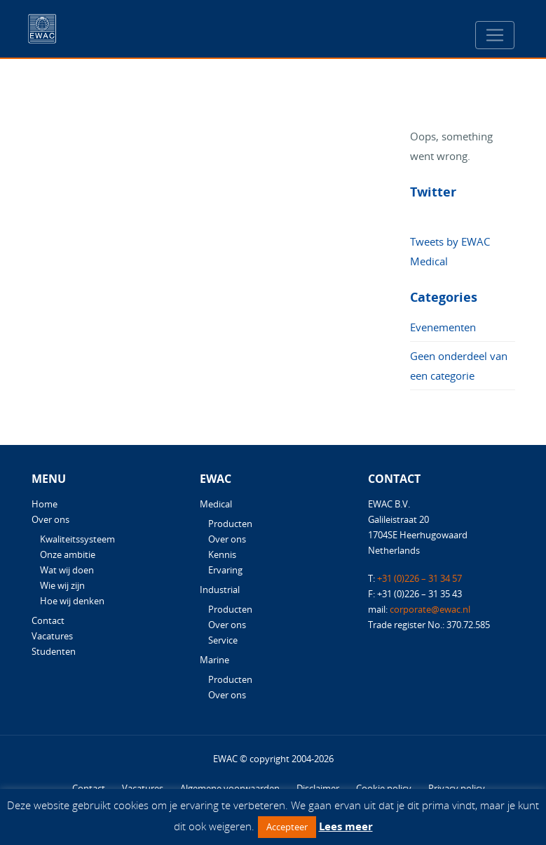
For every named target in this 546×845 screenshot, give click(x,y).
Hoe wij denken (72, 600)
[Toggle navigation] (494, 35)
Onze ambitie (67, 554)
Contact (48, 620)
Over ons (50, 519)
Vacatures (52, 636)
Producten (230, 523)
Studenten (54, 651)
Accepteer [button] (287, 826)
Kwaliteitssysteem (77, 539)
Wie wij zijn (62, 585)
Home (44, 504)
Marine (214, 659)
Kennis (222, 554)
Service (223, 640)
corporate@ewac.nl (430, 609)
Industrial (220, 589)
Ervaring (225, 570)
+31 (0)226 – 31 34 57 (419, 578)
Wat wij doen (67, 570)
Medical (216, 504)
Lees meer (346, 826)
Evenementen (443, 327)
